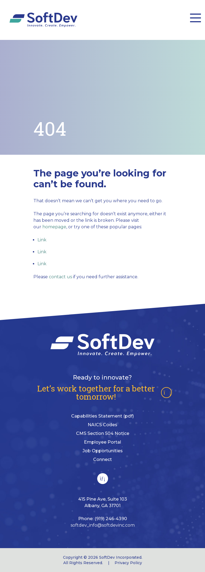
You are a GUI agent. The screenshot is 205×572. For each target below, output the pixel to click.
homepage (54, 226)
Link (41, 239)
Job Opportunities (103, 450)
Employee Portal (102, 442)
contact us (60, 276)
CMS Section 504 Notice (102, 433)
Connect (102, 459)
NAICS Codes (102, 424)
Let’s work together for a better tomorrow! (104, 392)
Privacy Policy (128, 562)
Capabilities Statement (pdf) (102, 416)
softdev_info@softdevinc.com (103, 525)
